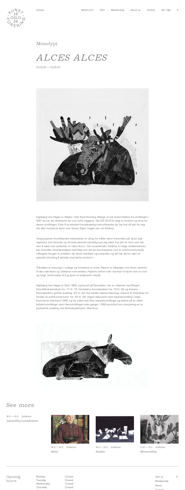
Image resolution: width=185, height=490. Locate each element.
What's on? (87, 10)
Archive (151, 10)
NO (163, 10)
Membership (117, 10)
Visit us (159, 476)
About (158, 485)
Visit (102, 10)
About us (135, 10)
